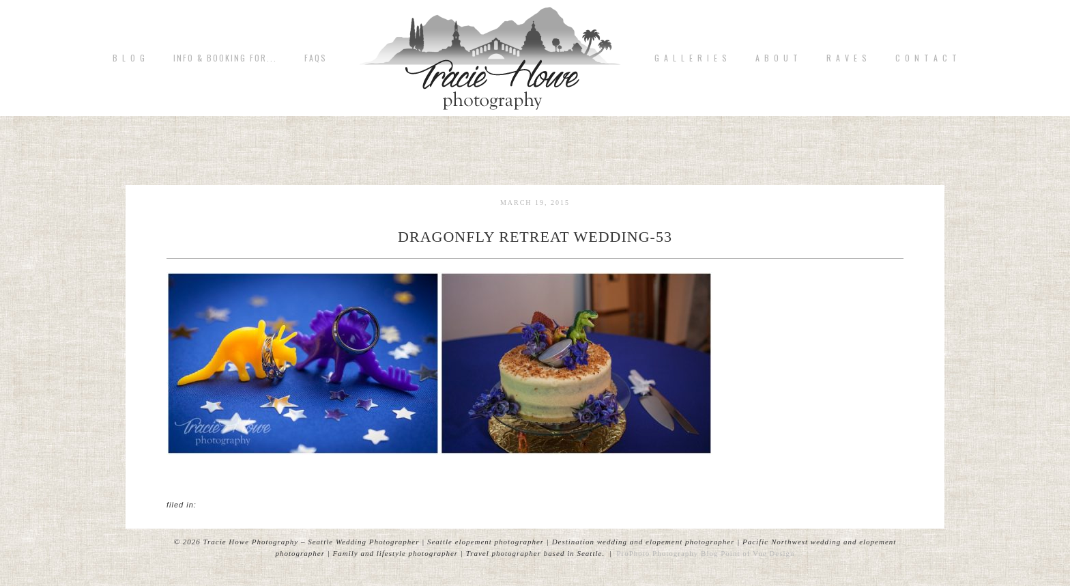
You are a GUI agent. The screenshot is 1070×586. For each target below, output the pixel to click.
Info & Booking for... (225, 58)
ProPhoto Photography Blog (667, 553)
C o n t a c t (926, 58)
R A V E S (847, 58)
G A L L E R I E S (691, 58)
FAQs (315, 58)
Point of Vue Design (757, 553)
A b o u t (777, 58)
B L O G (129, 58)
